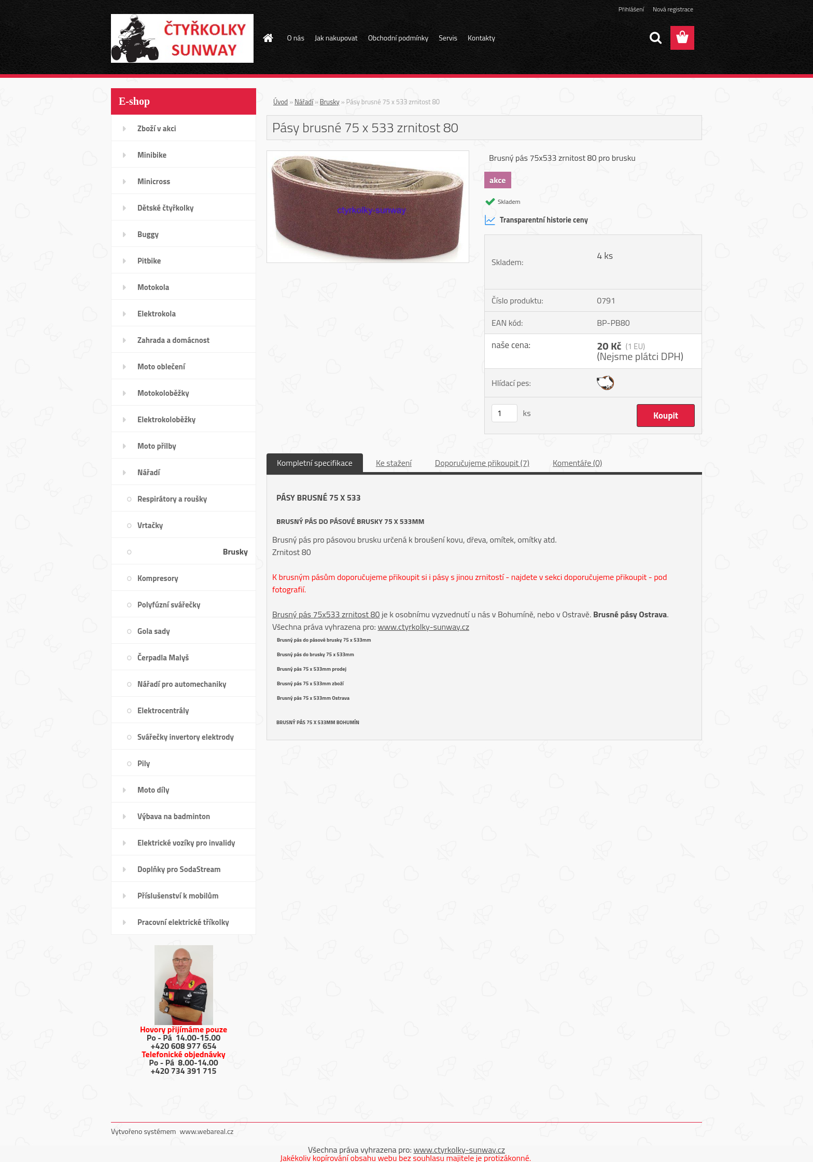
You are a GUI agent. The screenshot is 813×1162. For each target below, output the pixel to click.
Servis (448, 37)
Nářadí (148, 472)
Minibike (151, 155)
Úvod (280, 101)
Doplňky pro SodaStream (179, 869)
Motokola (153, 287)
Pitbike (149, 261)
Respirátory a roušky (172, 499)
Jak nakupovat (336, 37)
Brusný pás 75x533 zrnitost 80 (326, 614)
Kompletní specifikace (315, 463)
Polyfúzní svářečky (169, 605)
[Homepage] (267, 38)
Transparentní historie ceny (536, 220)
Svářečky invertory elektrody (185, 737)
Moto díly (153, 790)
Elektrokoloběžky (166, 419)
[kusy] (504, 413)
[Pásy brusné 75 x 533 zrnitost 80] (368, 155)
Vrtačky (150, 525)
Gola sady (153, 631)
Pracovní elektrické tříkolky (183, 922)
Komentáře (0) (577, 463)
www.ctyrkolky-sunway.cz (423, 626)
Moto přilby (156, 446)
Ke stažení (394, 463)
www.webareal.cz (207, 1131)
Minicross (153, 181)
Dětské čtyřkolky (165, 208)
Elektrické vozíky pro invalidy (186, 843)
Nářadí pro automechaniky (181, 684)
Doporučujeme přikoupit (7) (482, 463)
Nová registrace (673, 9)
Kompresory (157, 578)
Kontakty (481, 37)
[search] (655, 38)
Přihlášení (631, 9)
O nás (295, 37)
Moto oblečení (161, 366)
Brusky (235, 551)
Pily (143, 763)
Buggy (148, 234)
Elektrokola (156, 314)
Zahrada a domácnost (173, 340)
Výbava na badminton (173, 816)
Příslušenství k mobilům (177, 896)
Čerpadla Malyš (163, 657)
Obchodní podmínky (398, 37)
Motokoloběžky (163, 393)
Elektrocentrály (163, 710)
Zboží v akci (156, 128)
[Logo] (182, 38)
